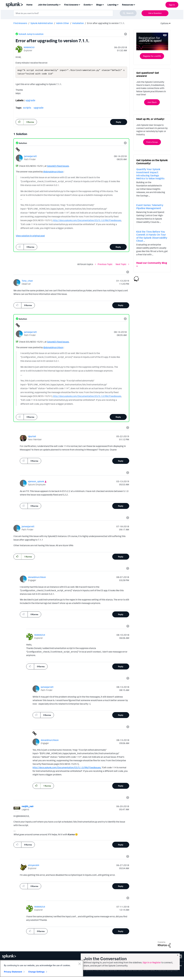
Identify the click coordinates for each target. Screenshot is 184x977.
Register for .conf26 (152, 56)
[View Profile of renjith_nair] (28, 806)
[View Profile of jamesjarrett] (30, 156)
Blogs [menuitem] (99, 4)
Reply (118, 122)
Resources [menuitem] (127, 4)
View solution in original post (30, 236)
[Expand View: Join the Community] (59, 4)
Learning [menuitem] (111, 4)
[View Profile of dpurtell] (32, 436)
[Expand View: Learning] (117, 4)
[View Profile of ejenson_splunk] (36, 482)
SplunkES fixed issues (58, 166)
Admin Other (62, 23)
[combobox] (75, 13)
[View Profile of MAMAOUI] (29, 47)
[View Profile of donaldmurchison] (37, 577)
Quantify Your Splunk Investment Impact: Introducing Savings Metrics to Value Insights (150, 174)
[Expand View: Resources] (134, 4)
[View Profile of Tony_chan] (27, 281)
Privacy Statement (13, 972)
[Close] (79, 964)
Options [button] (164, 23)
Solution (22, 143)
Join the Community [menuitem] (48, 4)
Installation (78, 23)
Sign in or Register (152, 962)
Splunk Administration (41, 23)
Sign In (172, 5)
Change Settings (36, 972)
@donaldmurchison (53, 172)
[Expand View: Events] (91, 4)
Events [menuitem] (87, 4)
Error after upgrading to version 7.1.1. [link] (106, 23)
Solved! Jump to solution (31, 34)
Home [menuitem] (29, 4)
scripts (27, 108)
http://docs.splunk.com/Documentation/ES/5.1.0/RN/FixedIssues (87, 220)
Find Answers (20, 23)
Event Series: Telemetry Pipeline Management (149, 206)
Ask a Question (155, 13)
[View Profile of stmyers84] (33, 865)
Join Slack (152, 102)
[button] (125, 34)
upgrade (30, 101)
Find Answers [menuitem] (71, 4)
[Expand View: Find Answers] (79, 4)
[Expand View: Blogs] (103, 4)
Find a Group (152, 142)
